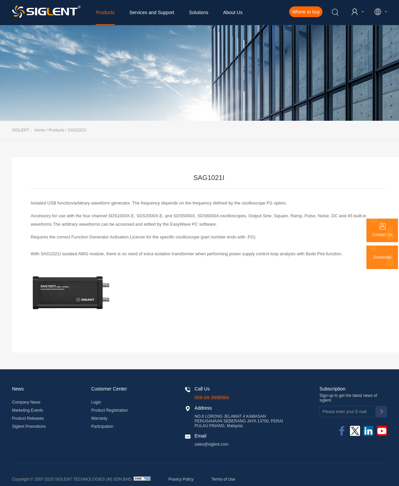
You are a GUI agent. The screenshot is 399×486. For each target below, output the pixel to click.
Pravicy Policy (181, 479)
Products (105, 12)
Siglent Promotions (29, 426)
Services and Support (151, 12)
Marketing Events (27, 410)
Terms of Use (223, 479)
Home (39, 130)
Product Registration (109, 410)
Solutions (199, 12)
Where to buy (306, 11)
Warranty (99, 418)
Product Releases (28, 418)
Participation (102, 426)
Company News (26, 402)
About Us (232, 12)
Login (96, 402)
